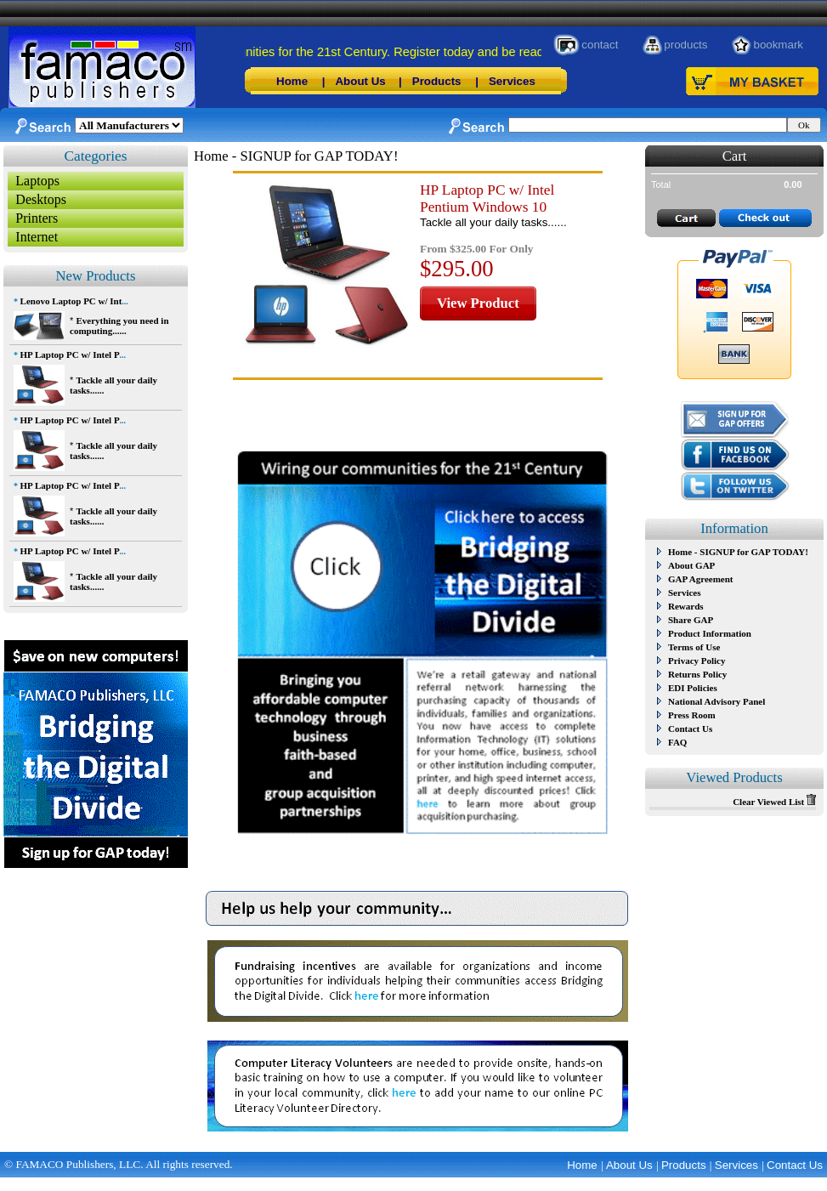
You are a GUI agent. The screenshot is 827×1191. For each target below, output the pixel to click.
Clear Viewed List (774, 802)
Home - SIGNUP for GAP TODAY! (738, 552)
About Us (360, 81)
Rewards (686, 606)
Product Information (709, 633)
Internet (36, 237)
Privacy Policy (697, 660)
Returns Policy (697, 674)
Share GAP (690, 620)
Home (292, 81)
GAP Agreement (700, 579)
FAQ (677, 742)
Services (512, 81)
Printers (36, 218)
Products (437, 81)
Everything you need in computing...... (119, 325)
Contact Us (690, 728)
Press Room (692, 715)
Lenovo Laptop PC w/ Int (71, 301)
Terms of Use (694, 647)
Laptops (37, 180)
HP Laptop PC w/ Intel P (70, 354)
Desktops (40, 199)
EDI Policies (692, 688)
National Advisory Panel (716, 701)
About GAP (691, 565)
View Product (478, 303)
